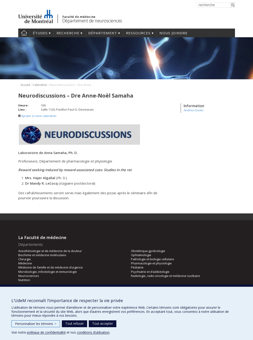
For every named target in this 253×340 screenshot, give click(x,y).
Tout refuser (74, 323)
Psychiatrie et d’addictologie (150, 272)
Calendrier (40, 85)
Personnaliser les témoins (35, 323)
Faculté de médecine (79, 17)
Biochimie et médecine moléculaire (42, 255)
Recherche (68, 33)
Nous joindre (173, 33)
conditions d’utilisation (93, 332)
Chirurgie (24, 259)
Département (102, 33)
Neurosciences (28, 276)
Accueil (24, 33)
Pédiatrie (137, 267)
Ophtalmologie (141, 255)
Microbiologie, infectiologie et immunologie (47, 272)
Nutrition (24, 280)
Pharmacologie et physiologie (151, 263)
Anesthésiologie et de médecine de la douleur (50, 251)
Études (40, 33)
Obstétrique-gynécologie (148, 251)
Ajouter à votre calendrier (37, 116)
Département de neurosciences (92, 21)
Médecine (25, 263)
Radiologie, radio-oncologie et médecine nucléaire (165, 276)
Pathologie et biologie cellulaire (152, 259)
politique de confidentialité (46, 332)
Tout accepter (102, 323)
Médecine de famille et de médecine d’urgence (50, 267)
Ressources (138, 33)
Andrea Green (193, 110)
